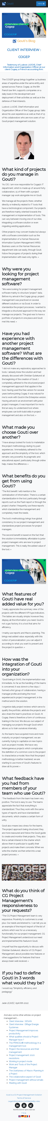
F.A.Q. (24, 1113)
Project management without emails (26, 1080)
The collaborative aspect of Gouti (25, 1077)
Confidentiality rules (31, 1101)
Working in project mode (20, 1061)
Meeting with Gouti (18, 1083)
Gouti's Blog (24, 41)
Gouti (8, 4)
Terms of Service (24, 1098)
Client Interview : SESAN (20, 1021)
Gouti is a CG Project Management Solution (24, 1095)
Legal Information (15, 1101)
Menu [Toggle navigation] (41, 4)
